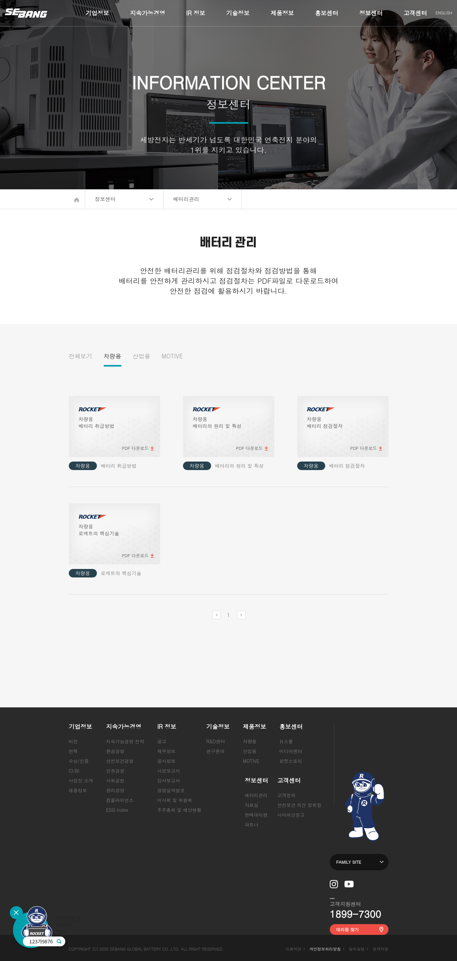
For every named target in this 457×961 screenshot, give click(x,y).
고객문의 (286, 795)
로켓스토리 (290, 761)
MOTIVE (172, 356)
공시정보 (166, 761)
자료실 (251, 805)
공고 (161, 741)
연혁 (73, 751)
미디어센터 (290, 751)
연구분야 (215, 751)
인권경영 (115, 770)
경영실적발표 (171, 790)
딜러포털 (356, 949)
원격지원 (380, 949)
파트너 (251, 824)
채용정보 (78, 790)
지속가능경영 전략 (125, 741)
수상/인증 (79, 761)
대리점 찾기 (347, 929)
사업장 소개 (81, 780)
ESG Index (117, 810)
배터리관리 (256, 795)
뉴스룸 (286, 741)
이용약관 (293, 949)
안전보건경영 (119, 761)
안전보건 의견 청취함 (299, 805)
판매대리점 (256, 814)
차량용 (112, 356)
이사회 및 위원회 (174, 800)
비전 (73, 741)
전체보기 (80, 356)
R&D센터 (215, 741)
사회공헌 (115, 780)
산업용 (141, 356)
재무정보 (166, 751)
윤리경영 (115, 790)
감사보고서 (168, 780)
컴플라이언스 (119, 800)
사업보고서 (168, 770)
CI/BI (74, 770)
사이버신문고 (291, 814)
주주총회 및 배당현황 (179, 810)
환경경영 (115, 751)
